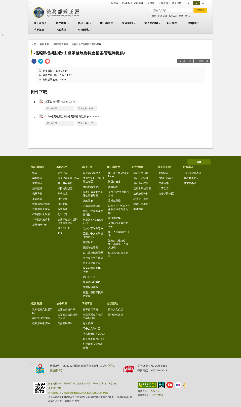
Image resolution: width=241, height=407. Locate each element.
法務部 (150, 3)
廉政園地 (88, 200)
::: (31, 2)
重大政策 (37, 198)
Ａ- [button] (188, 3)
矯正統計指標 (140, 172)
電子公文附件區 (91, 328)
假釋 (154, 15)
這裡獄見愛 (114, 200)
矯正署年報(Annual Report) (118, 174)
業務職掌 (37, 177)
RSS (60, 233)
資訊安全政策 (83, 383)
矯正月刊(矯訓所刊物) (118, 233)
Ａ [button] (196, 3)
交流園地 (83, 29)
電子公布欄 (151, 23)
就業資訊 (63, 209)
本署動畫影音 (191, 177)
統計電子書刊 (140, 198)
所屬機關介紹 (39, 224)
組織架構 (37, 188)
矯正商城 (63, 203)
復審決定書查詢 (91, 262)
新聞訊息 (164, 172)
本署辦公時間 (54, 388)
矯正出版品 (106, 23)
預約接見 (63, 193)
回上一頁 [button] (187, 61)
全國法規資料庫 (66, 309)
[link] (33, 62)
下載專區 (61, 29)
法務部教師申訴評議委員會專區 (68, 221)
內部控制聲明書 (91, 205)
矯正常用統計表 (142, 188)
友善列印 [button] (203, 61)
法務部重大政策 (41, 209)
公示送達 (63, 214)
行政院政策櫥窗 (41, 219)
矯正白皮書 (114, 181)
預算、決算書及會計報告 (93, 212)
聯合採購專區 (166, 193)
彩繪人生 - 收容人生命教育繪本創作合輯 (119, 209)
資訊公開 (83, 23)
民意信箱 (163, 3)
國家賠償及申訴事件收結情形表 (93, 193)
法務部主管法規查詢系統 (68, 316)
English (126, 3)
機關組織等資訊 (91, 186)
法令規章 (39, 29)
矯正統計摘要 (140, 177)
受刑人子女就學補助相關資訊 (93, 235)
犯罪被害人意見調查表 (93, 345)
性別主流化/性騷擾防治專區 (93, 179)
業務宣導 (164, 183)
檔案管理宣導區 (60, 44)
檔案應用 (193, 23)
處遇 (181, 15)
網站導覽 (138, 3)
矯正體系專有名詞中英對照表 (93, 316)
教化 (187, 15)
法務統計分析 (140, 193)
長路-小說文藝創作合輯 (118, 193)
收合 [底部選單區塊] (199, 161)
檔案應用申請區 (41, 323)
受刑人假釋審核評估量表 (93, 294)
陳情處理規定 (65, 188)
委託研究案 (89, 276)
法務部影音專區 (192, 172)
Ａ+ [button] (204, 3)
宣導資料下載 (90, 309)
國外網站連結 (115, 314)
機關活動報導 (166, 177)
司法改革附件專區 (93, 228)
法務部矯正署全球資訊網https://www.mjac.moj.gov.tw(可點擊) (78, 392)
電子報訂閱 (64, 228)
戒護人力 (173, 15)
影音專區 (171, 23)
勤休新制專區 (65, 323)
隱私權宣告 (69, 383)
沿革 (34, 172)
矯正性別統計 (140, 183)
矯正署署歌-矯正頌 (93, 338)
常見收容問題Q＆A (68, 177)
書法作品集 (114, 217)
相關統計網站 (140, 203)
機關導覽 (37, 193)
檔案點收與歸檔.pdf (60, 102)
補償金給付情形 (91, 281)
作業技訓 (162, 15)
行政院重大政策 (41, 214)
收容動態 (63, 198)
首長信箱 (176, 3)
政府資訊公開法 (91, 172)
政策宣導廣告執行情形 (93, 270)
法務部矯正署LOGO (94, 333)
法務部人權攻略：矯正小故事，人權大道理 (118, 244)
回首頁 (114, 3)
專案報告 (88, 242)
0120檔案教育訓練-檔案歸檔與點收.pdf (72, 117)
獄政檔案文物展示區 (42, 311)
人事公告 (164, 188)
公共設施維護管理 (93, 252)
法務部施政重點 (41, 203)
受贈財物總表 (90, 247)
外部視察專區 (90, 287)
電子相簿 (88, 323)
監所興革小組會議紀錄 (93, 221)
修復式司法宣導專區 (118, 254)
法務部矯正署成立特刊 (118, 225)
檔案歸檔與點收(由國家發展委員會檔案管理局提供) (79, 52)
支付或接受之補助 (93, 257)
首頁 (33, 44)
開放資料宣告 (54, 383)
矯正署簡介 (40, 23)
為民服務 (61, 23)
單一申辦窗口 (65, 183)
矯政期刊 (113, 186)
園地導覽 (138, 209)
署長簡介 (37, 183)
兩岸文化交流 (115, 309)
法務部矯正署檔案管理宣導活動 (87, 44)
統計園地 (127, 23)
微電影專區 (190, 183)
